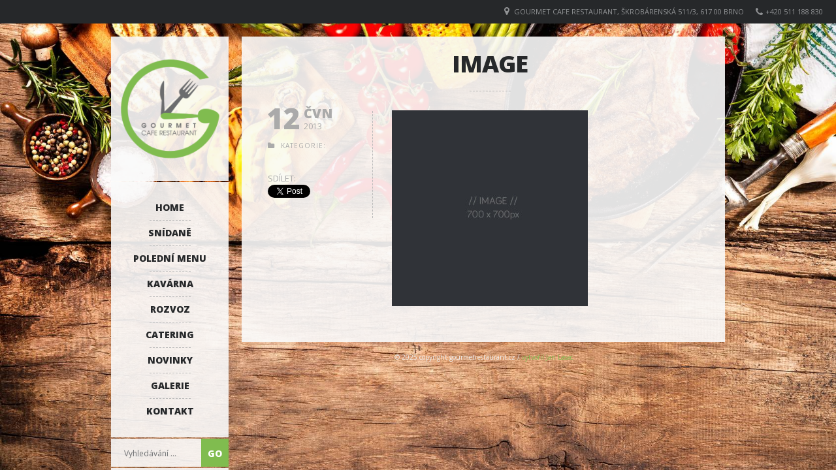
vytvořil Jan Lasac (547, 357)
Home (169, 207)
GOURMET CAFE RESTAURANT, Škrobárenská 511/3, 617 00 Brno (629, 11)
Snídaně (169, 233)
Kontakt (170, 411)
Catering (170, 334)
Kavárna (170, 283)
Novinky (170, 360)
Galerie (170, 385)
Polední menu (169, 258)
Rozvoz (170, 309)
